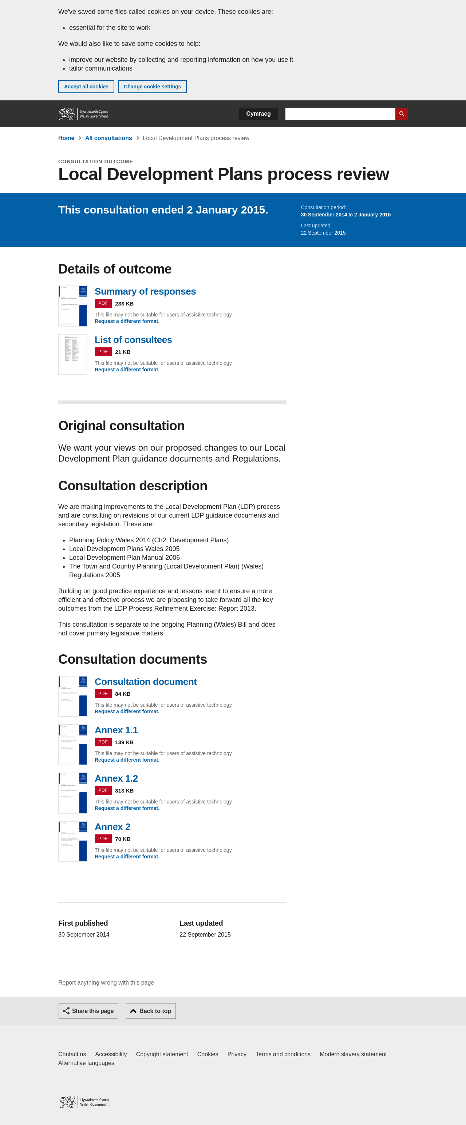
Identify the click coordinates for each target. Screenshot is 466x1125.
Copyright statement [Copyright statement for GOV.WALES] (162, 1054)
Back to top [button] (155, 1011)
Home (66, 138)
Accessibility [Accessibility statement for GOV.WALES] (111, 1054)
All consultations (108, 138)
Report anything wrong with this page (106, 983)
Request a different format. (127, 321)
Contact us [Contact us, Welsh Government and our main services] (72, 1054)
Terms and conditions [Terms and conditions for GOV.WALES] (283, 1054)
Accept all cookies (86, 86)
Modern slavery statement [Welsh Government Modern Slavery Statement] (353, 1054)
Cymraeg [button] (258, 114)
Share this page (93, 1011)
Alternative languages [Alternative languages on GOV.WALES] (86, 1063)
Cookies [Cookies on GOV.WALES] (207, 1054)
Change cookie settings (152, 86)
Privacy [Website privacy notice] (237, 1054)
